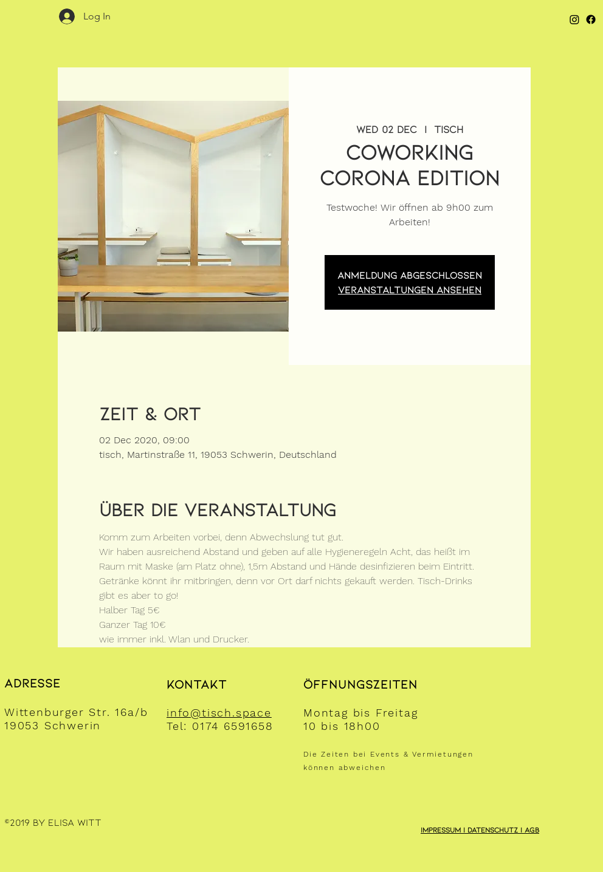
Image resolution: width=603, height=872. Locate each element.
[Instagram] (574, 19)
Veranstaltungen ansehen (409, 289)
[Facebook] (591, 19)
